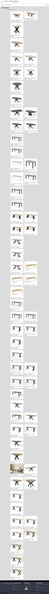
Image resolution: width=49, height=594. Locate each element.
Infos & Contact (38, 586)
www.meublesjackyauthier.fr (40, 587)
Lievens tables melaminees (8, 4)
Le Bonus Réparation (27, 586)
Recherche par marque (27, 584)
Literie (13, 588)
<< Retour (46, 4)
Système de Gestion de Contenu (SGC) (19, 592)
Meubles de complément (16, 589)
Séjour (2, 4)
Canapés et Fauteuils (16, 585)
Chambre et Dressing (16, 587)
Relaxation (14, 586)
